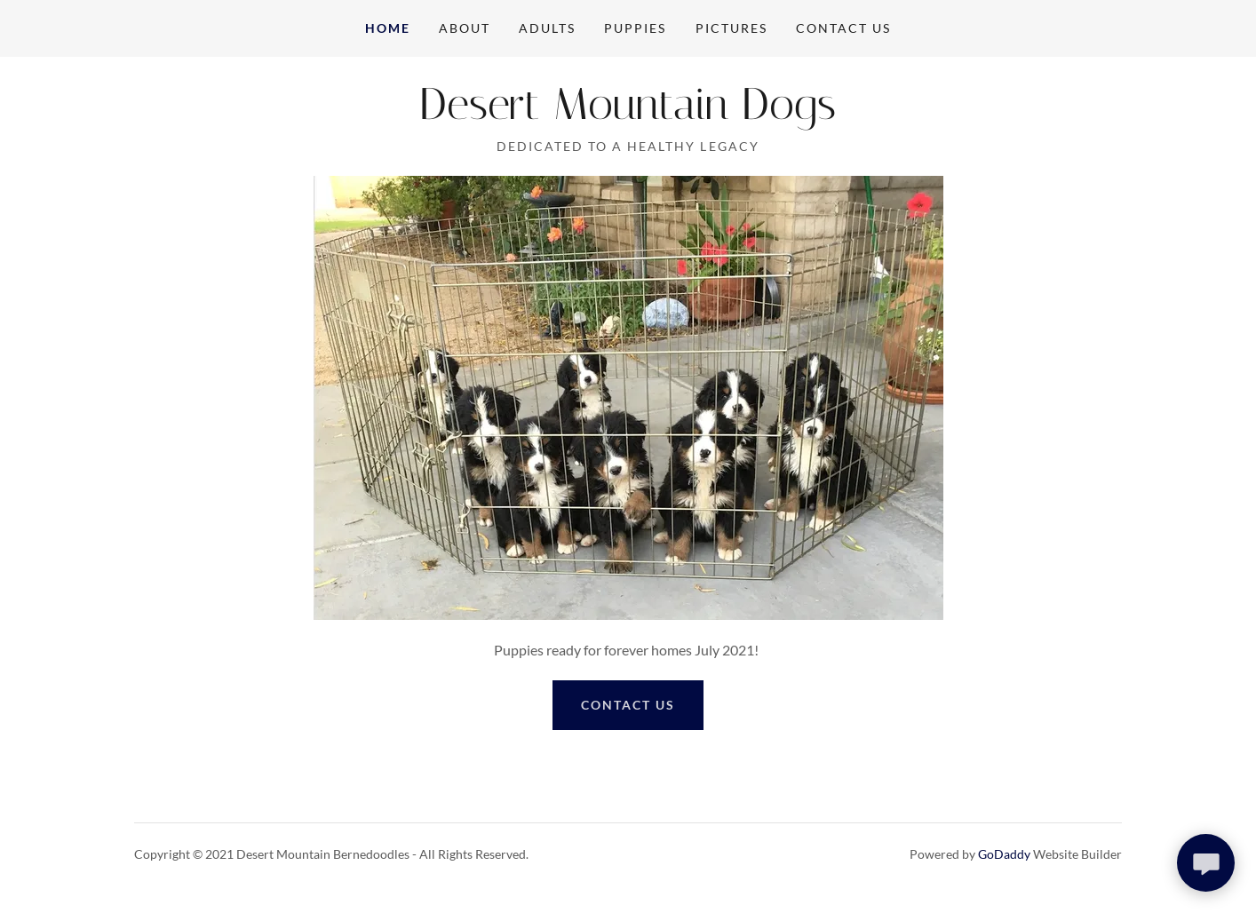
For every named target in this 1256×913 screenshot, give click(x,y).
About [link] (464, 28)
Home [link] (387, 28)
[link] (628, 113)
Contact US (628, 704)
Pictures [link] (731, 28)
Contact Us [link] (843, 28)
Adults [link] (547, 28)
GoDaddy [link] (1004, 853)
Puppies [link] (635, 28)
